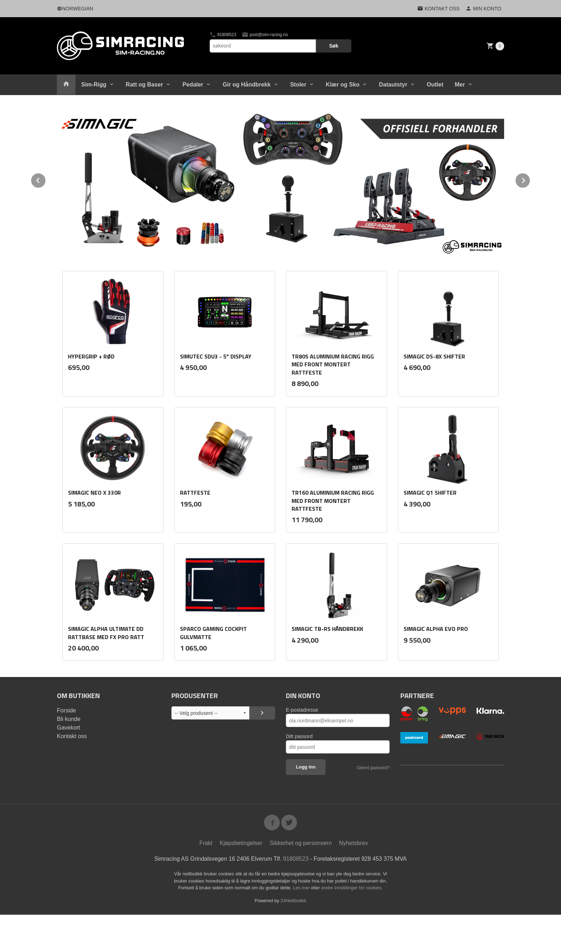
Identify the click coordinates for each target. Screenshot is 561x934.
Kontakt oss (72, 736)
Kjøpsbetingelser (241, 843)
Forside (66, 710)
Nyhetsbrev (353, 843)
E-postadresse (302, 710)
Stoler (298, 84)
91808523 (223, 34)
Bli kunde (69, 719)
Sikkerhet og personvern (301, 843)
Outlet (435, 84)
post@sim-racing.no (265, 34)
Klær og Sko (343, 84)
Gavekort (68, 728)
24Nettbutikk (293, 900)
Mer (460, 84)
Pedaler (192, 84)
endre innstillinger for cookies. (352, 887)
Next (530, 179)
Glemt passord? (373, 767)
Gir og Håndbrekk (246, 84)
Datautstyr (393, 84)
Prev (45, 179)
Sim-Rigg (93, 84)
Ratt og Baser (144, 84)
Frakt (205, 843)
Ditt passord (299, 736)
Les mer (302, 887)
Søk (333, 46)
